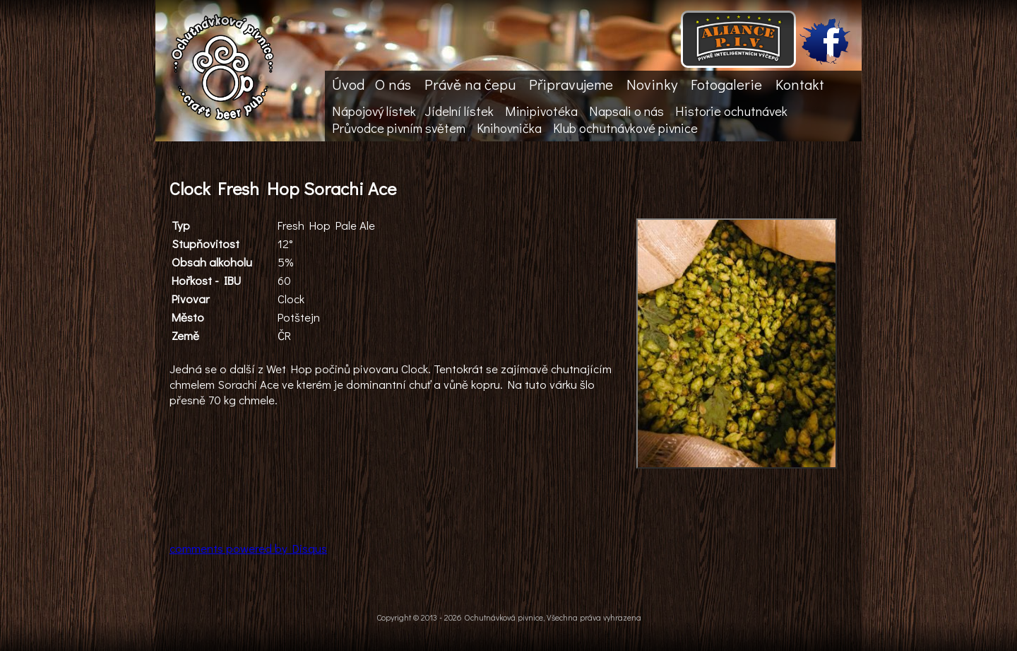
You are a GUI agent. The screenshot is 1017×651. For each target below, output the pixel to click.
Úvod (348, 84)
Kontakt (799, 84)
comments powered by (248, 548)
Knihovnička (509, 127)
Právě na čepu (470, 84)
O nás (393, 84)
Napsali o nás (626, 110)
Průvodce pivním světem (398, 127)
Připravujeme (571, 84)
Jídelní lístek (459, 110)
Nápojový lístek (374, 110)
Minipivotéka (541, 110)
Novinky (651, 84)
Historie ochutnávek (731, 110)
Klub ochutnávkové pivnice (625, 127)
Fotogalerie (726, 84)
